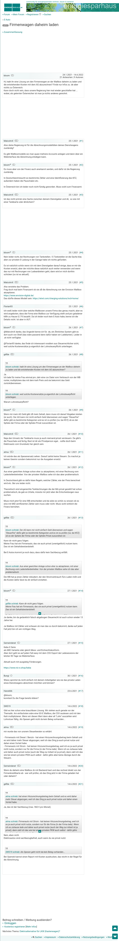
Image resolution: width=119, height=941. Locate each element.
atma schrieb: (12, 796)
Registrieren (32, 14)
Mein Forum (18, 14)
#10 (81, 434)
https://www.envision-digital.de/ (19, 295)
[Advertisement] (43, 53)
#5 (81, 282)
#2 (81, 165)
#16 (81, 676)
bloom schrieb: (12, 366)
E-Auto (7, 19)
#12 (81, 467)
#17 (81, 691)
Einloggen (9, 923)
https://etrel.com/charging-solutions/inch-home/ (56, 298)
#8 (81, 354)
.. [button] (40, 614)
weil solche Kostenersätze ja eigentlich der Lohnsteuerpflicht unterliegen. (40, 394)
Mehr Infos (31, 926)
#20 (81, 766)
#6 (81, 306)
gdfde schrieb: (12, 603)
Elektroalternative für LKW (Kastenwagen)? (40, 931)
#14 (81, 591)
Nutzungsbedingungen (93, 937)
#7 (81, 327)
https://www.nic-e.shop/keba (17, 668)
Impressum (50, 937)
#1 (81, 141)
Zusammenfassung (12, 32)
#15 (81, 643)
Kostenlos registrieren (14, 926)
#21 (81, 784)
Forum (6, 14)
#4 (81, 252)
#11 (81, 452)
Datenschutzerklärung (69, 937)
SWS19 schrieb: (13, 852)
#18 (81, 706)
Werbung (111, 937)
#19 (81, 727)
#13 (81, 517)
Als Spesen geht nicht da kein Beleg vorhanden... (35, 851)
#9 (81, 410)
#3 (81, 195)
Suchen (47, 14)
